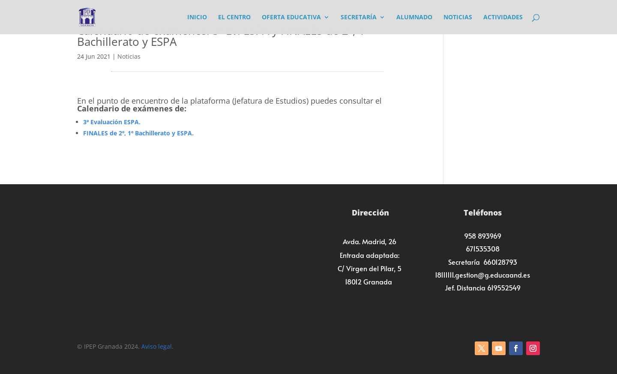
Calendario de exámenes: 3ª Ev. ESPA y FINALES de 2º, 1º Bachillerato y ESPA (223, 36)
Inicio (197, 17)
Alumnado (414, 17)
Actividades (503, 17)
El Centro (234, 17)
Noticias (457, 17)
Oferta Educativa (291, 17)
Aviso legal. (157, 346)
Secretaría (359, 17)
